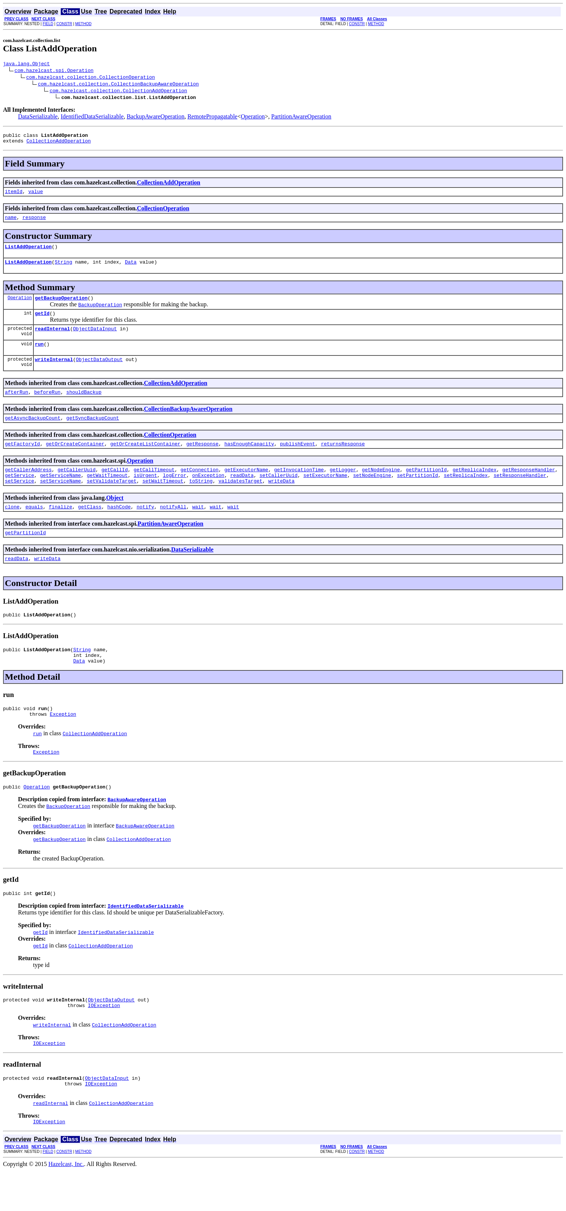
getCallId (114, 487)
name (11, 222)
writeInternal (54, 372)
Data (131, 269)
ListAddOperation (28, 253)
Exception (63, 744)
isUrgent (145, 494)
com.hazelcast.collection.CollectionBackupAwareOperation (118, 84)
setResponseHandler (520, 494)
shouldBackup (84, 406)
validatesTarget (240, 501)
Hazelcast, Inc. (66, 1204)
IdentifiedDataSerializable (92, 117)
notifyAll (173, 528)
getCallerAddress (28, 487)
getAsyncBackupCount (32, 433)
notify (145, 528)
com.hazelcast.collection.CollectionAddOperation (118, 91)
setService (19, 501)
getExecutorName (246, 487)
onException (208, 494)
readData (242, 494)
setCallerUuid (278, 494)
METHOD (83, 24)
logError (174, 494)
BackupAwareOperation (156, 117)
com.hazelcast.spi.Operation (54, 71)
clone (12, 528)
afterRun (16, 406)
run (39, 356)
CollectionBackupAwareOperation (188, 423)
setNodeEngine (372, 494)
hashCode (119, 528)
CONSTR (64, 24)
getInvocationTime (299, 487)
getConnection (199, 487)
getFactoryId (22, 460)
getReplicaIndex (475, 487)
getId (42, 323)
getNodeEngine (381, 487)
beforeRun (47, 406)
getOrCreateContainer (75, 460)
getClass (89, 528)
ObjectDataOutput (99, 372)
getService (19, 494)
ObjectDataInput (95, 339)
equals (34, 528)
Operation (253, 117)
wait (198, 528)
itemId (14, 195)
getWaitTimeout (107, 494)
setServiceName (60, 501)
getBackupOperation (61, 306)
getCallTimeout (154, 487)
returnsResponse (343, 460)
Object (114, 518)
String (63, 269)
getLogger (343, 487)
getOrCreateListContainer (145, 460)
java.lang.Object (26, 64)
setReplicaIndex (466, 494)
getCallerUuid (76, 487)
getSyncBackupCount (92, 433)
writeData (281, 501)
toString (200, 501)
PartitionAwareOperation (301, 117)
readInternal (52, 339)
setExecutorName (325, 494)
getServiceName (60, 494)
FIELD (48, 24)
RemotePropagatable (212, 117)
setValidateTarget (112, 501)
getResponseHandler (528, 487)
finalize (60, 528)
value (35, 195)
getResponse (202, 460)
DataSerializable (38, 117)
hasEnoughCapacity (249, 460)
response (34, 222)
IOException (104, 1041)
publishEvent (297, 460)
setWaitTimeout (163, 501)
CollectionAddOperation (58, 144)
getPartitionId (426, 487)
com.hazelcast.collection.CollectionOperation (90, 78)
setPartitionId (417, 494)
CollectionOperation (163, 213)
